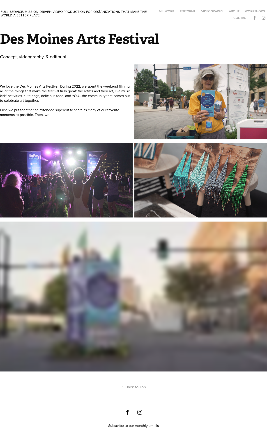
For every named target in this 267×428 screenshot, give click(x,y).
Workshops (255, 11)
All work (166, 11)
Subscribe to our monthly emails (133, 425)
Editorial (188, 11)
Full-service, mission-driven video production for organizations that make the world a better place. (74, 13)
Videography (212, 11)
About (234, 11)
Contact (240, 18)
